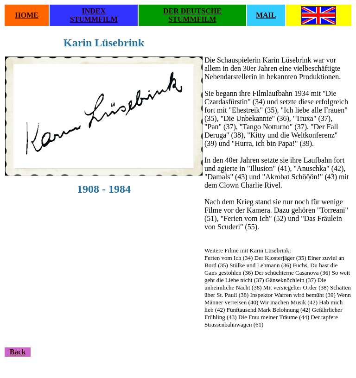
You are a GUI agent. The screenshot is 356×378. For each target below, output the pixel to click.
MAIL (266, 15)
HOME (26, 15)
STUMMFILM (94, 19)
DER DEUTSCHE (192, 11)
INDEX (94, 11)
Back (18, 352)
